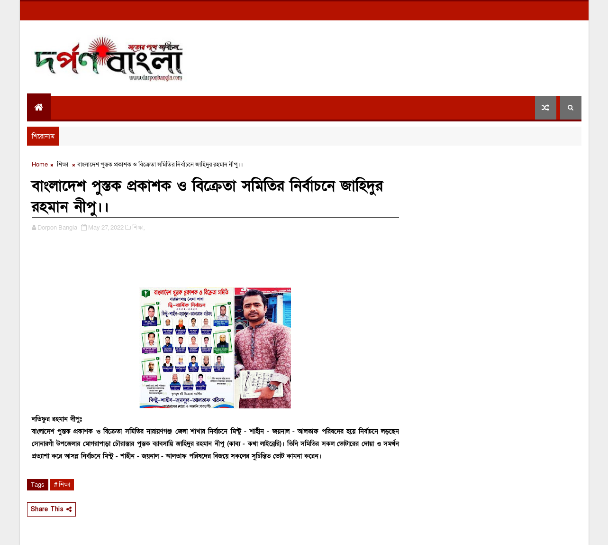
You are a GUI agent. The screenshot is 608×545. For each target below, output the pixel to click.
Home (40, 164)
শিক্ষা (62, 164)
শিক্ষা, (138, 227)
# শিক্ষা (62, 484)
